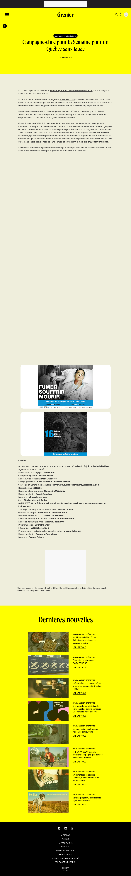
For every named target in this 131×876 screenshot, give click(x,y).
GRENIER (65, 868)
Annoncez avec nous (65, 850)
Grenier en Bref (65, 854)
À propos (65, 835)
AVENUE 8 (40, 123)
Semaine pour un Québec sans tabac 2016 (71, 90)
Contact (65, 847)
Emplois (65, 839)
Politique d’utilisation (65, 862)
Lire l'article (79, 647)
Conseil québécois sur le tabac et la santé (52, 466)
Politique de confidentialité (65, 858)
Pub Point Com (67, 99)
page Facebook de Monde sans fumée (43, 142)
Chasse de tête (65, 843)
